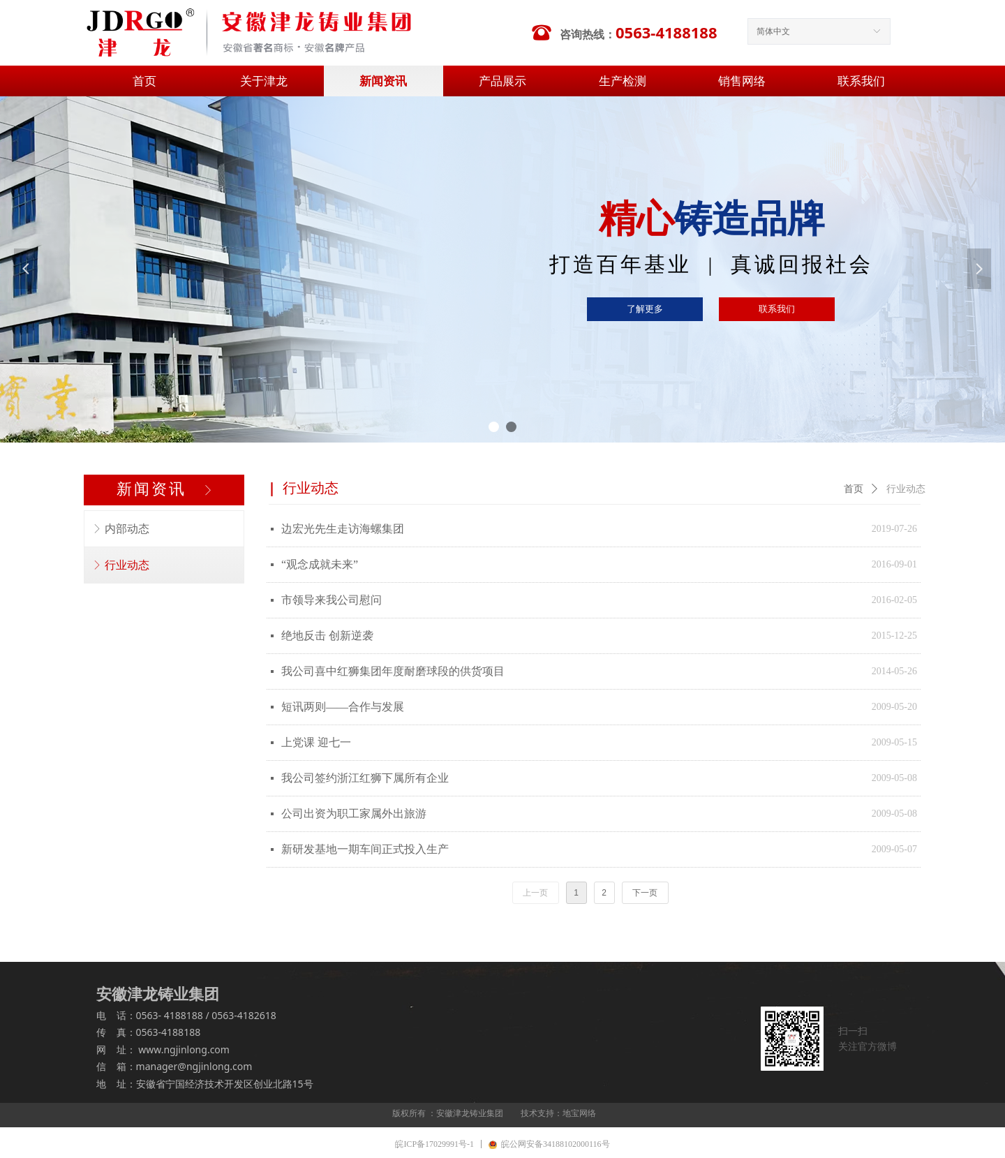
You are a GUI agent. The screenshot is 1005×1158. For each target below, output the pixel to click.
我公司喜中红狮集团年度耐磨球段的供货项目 (393, 671)
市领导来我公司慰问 (331, 600)
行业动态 (905, 489)
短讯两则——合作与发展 (342, 707)
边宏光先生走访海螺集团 (342, 529)
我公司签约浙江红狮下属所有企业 (365, 778)
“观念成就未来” (319, 564)
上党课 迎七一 (316, 742)
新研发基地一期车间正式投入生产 (365, 849)
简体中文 (773, 31)
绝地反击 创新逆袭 (327, 635)
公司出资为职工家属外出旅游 (353, 813)
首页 (853, 489)
